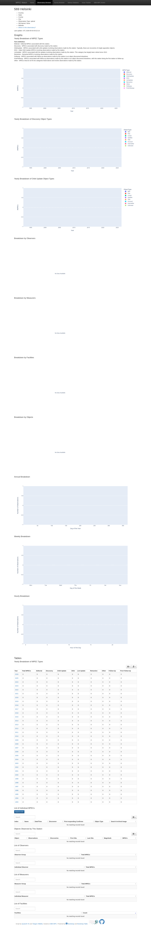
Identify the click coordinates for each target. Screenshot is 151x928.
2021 (16, 693)
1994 (16, 798)
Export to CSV (19, 811)
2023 (16, 686)
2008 (16, 744)
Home (32, 2)
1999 (16, 779)
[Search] (24, 817)
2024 (16, 682)
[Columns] (128, 666)
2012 (16, 728)
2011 (16, 732)
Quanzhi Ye (25, 924)
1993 (16, 802)
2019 (16, 701)
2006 (16, 752)
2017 (16, 709)
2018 (16, 705)
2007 (16, 748)
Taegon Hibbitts (38, 924)
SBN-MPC (53, 924)
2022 (16, 690)
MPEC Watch (21, 3)
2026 (16, 674)
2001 (16, 771)
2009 (16, 740)
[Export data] (134, 666)
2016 (16, 713)
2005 (16, 755)
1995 (16, 794)
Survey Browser (59, 2)
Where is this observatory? (27, 27)
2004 (16, 759)
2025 (16, 678)
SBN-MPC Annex (99, 2)
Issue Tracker (86, 2)
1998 (16, 783)
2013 (16, 724)
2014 (16, 721)
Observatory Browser (44, 2)
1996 (16, 790)
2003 (16, 763)
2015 (16, 717)
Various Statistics (73, 2)
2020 (16, 697)
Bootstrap (70, 924)
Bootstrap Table (82, 924)
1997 (16, 786)
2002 (16, 767)
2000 (16, 775)
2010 (16, 736)
